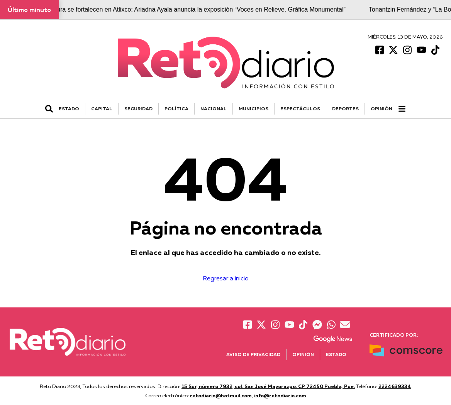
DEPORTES (345, 108)
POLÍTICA (176, 108)
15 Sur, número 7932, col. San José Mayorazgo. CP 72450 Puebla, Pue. (268, 386)
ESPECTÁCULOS (300, 108)
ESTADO (69, 108)
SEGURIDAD (138, 108)
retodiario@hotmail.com (221, 395)
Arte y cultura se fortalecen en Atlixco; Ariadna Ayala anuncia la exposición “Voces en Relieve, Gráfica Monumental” (190, 9)
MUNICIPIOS (253, 108)
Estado (336, 354)
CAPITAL (101, 108)
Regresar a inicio (226, 278)
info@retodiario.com (280, 395)
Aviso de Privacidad (253, 354)
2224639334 (394, 386)
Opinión (381, 108)
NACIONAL (213, 108)
